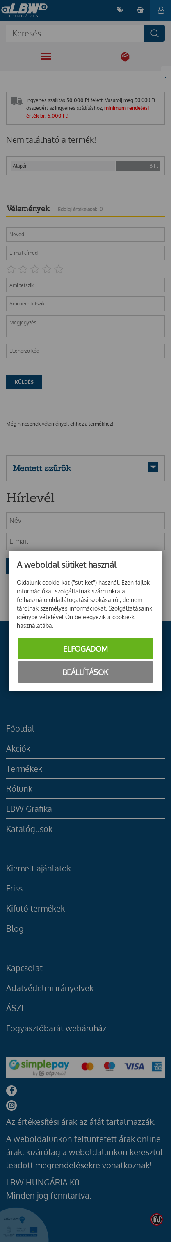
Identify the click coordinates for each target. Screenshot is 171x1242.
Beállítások (85, 672)
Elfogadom (85, 648)
